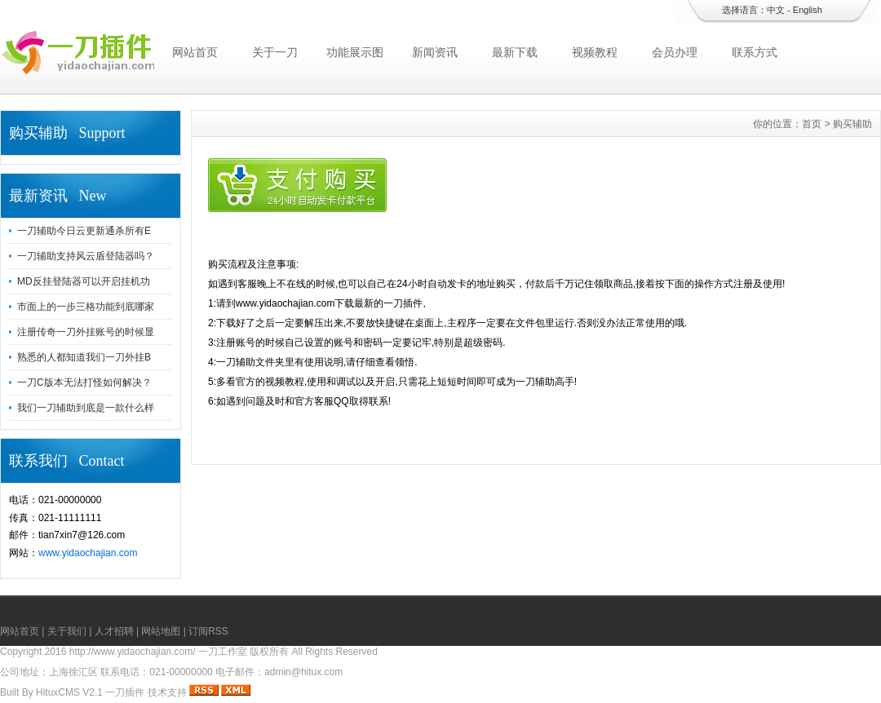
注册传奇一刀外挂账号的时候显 (85, 332)
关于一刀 (275, 52)
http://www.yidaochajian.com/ (132, 651)
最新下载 (515, 52)
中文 (776, 10)
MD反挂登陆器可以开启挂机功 (83, 281)
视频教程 (595, 52)
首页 (811, 124)
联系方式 (754, 52)
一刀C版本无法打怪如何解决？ (84, 382)
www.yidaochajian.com (87, 553)
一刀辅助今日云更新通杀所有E (84, 231)
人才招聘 (114, 631)
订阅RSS (208, 631)
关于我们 (66, 631)
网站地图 (160, 631)
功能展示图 (354, 52)
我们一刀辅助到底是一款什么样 (85, 407)
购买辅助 (852, 124)
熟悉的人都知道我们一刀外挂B (84, 357)
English (807, 10)
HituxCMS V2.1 (69, 692)
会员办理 (674, 52)
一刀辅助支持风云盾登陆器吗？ (85, 256)
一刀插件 (124, 692)
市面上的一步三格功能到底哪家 (85, 306)
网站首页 (195, 52)
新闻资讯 (435, 52)
